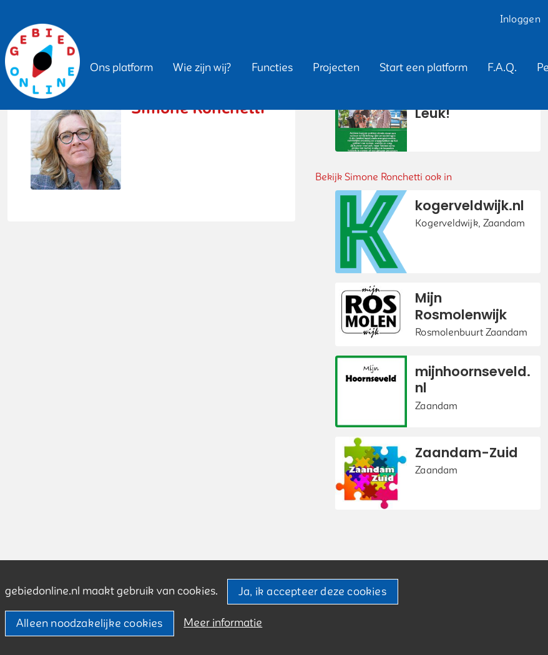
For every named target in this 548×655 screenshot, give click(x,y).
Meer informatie (222, 622)
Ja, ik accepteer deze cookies (312, 591)
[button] (121, 67)
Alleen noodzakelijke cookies (89, 623)
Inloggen (520, 19)
